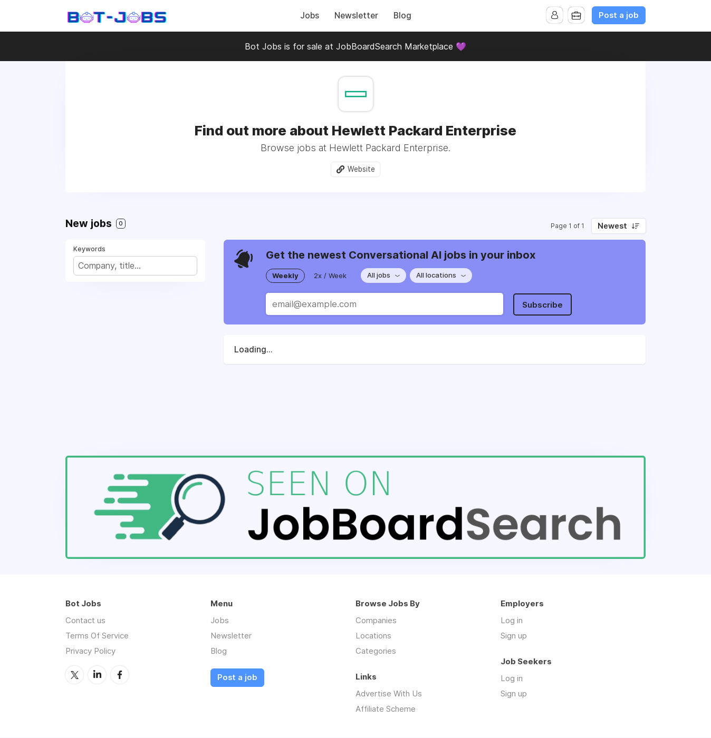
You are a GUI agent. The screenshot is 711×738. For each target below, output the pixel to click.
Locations (373, 636)
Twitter (74, 675)
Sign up (514, 636)
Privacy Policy (90, 651)
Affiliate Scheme (386, 709)
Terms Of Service (97, 636)
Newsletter (356, 16)
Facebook (120, 675)
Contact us (85, 621)
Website (361, 169)
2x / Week (330, 275)
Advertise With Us (389, 694)
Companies (376, 621)
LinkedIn (97, 675)
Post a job (619, 15)
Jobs (309, 16)
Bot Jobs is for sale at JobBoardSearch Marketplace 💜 (355, 46)
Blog (402, 16)
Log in (512, 621)
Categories (376, 651)
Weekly (285, 275)
